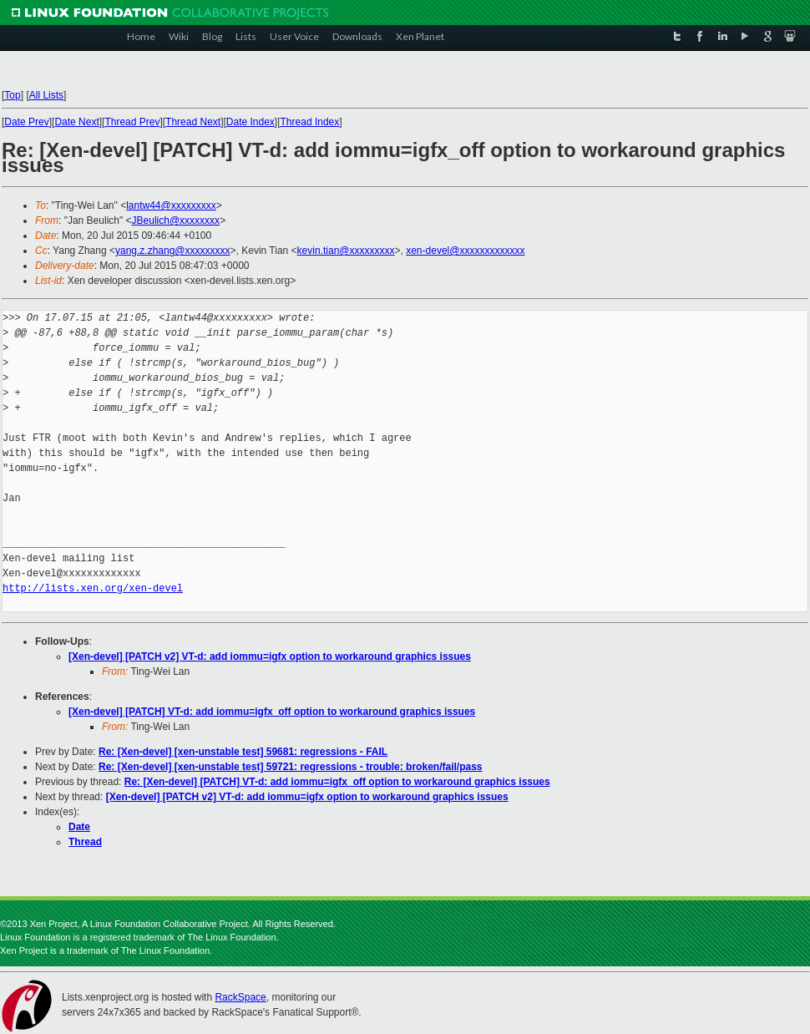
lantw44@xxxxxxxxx (171, 205)
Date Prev (26, 122)
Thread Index (310, 122)
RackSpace (240, 997)
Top (12, 95)
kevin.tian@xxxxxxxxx (346, 250)
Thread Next (192, 122)
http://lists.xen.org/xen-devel (93, 588)
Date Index (250, 122)
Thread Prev (131, 122)
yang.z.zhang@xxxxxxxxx (172, 250)
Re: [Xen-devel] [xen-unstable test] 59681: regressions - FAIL (243, 752)
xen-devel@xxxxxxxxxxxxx (465, 250)
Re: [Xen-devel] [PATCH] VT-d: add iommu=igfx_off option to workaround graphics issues (337, 782)
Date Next (76, 122)
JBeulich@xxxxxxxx (176, 220)
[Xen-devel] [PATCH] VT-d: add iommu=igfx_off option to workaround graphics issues (271, 711)
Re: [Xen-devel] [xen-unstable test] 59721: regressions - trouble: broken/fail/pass (290, 767)
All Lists (46, 95)
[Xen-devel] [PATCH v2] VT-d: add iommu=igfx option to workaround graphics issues (269, 656)
